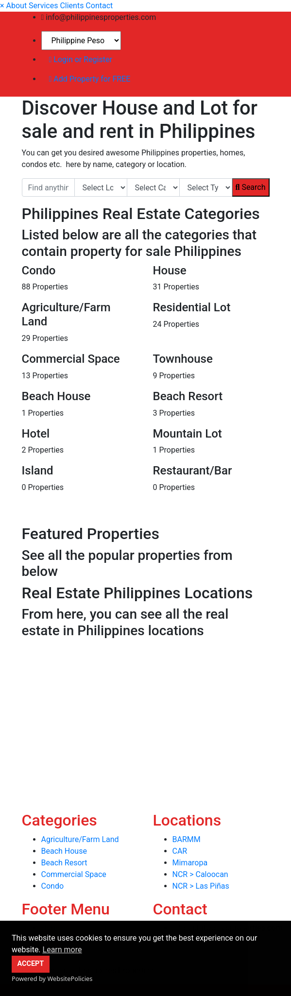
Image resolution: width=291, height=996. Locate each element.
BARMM (186, 839)
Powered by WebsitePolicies (52, 978)
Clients (72, 5)
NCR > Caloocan (200, 874)
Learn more (62, 949)
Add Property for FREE (90, 79)
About (16, 5)
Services (43, 5)
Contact (99, 5)
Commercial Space (73, 874)
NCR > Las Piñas (200, 886)
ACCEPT (30, 964)
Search (251, 187)
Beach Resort (64, 862)
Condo (52, 886)
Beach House (64, 851)
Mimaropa (190, 862)
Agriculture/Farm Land (80, 839)
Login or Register (80, 59)
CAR (180, 851)
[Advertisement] (145, 710)
